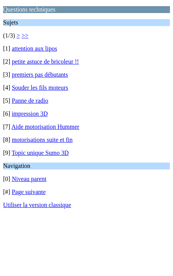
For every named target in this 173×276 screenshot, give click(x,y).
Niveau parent (29, 179)
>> (24, 35)
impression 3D (30, 113)
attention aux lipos (34, 48)
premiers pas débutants (40, 74)
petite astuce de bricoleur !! (45, 61)
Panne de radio (30, 100)
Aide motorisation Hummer (45, 126)
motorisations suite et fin (42, 139)
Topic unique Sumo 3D (40, 153)
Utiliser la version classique (37, 205)
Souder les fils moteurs (40, 87)
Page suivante (29, 192)
